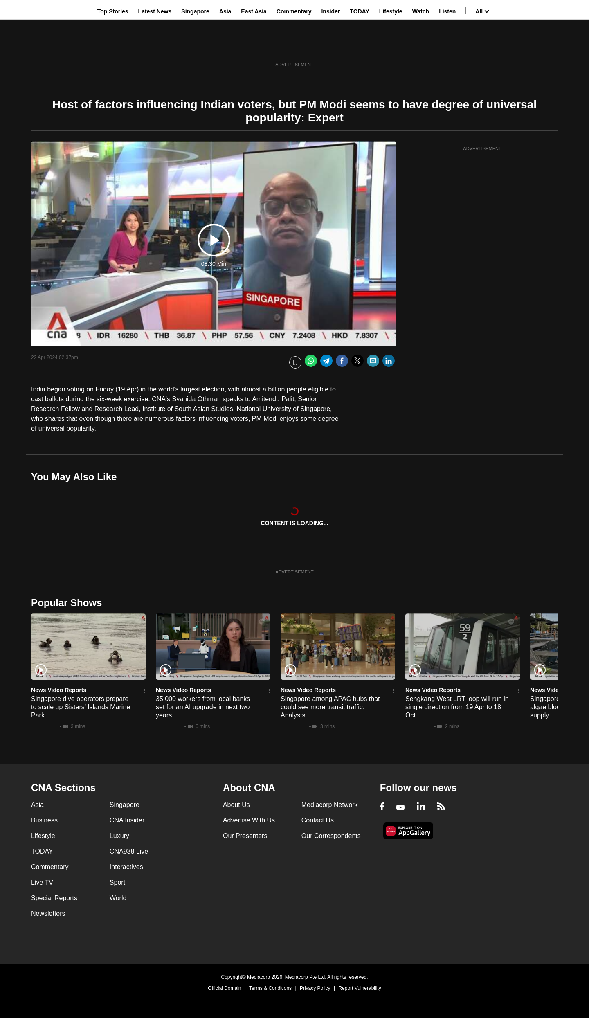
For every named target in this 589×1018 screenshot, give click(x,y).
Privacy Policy (315, 988)
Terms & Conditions (270, 988)
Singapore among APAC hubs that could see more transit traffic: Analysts (330, 707)
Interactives (126, 866)
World (118, 897)
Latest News (155, 46)
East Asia (254, 46)
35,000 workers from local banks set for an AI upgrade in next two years (203, 707)
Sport (117, 882)
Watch (420, 46)
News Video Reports (58, 690)
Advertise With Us (249, 820)
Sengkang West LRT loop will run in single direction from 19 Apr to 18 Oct (457, 707)
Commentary (294, 46)
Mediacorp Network (329, 804)
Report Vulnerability (359, 988)
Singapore (195, 46)
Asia (225, 46)
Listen (447, 46)
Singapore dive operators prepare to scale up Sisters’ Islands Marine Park (80, 707)
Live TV (42, 882)
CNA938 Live (129, 851)
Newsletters (48, 913)
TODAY (359, 46)
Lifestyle (390, 46)
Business (44, 820)
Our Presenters (245, 835)
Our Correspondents (331, 835)
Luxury (119, 835)
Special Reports (54, 897)
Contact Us (317, 820)
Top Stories (112, 46)
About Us (236, 804)
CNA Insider (127, 820)
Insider (330, 46)
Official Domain (224, 988)
